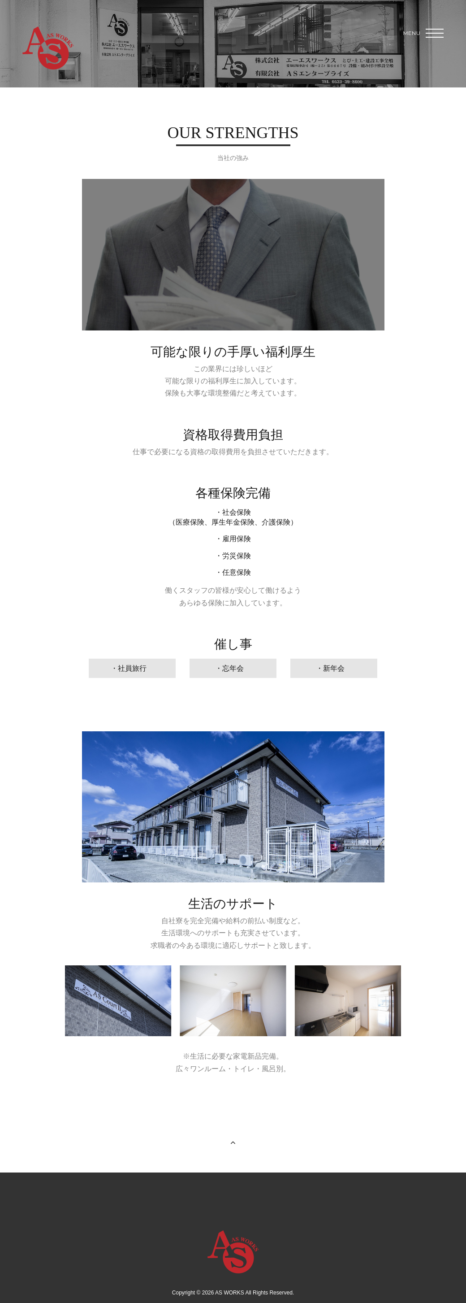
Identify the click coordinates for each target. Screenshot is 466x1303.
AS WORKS (47, 48)
